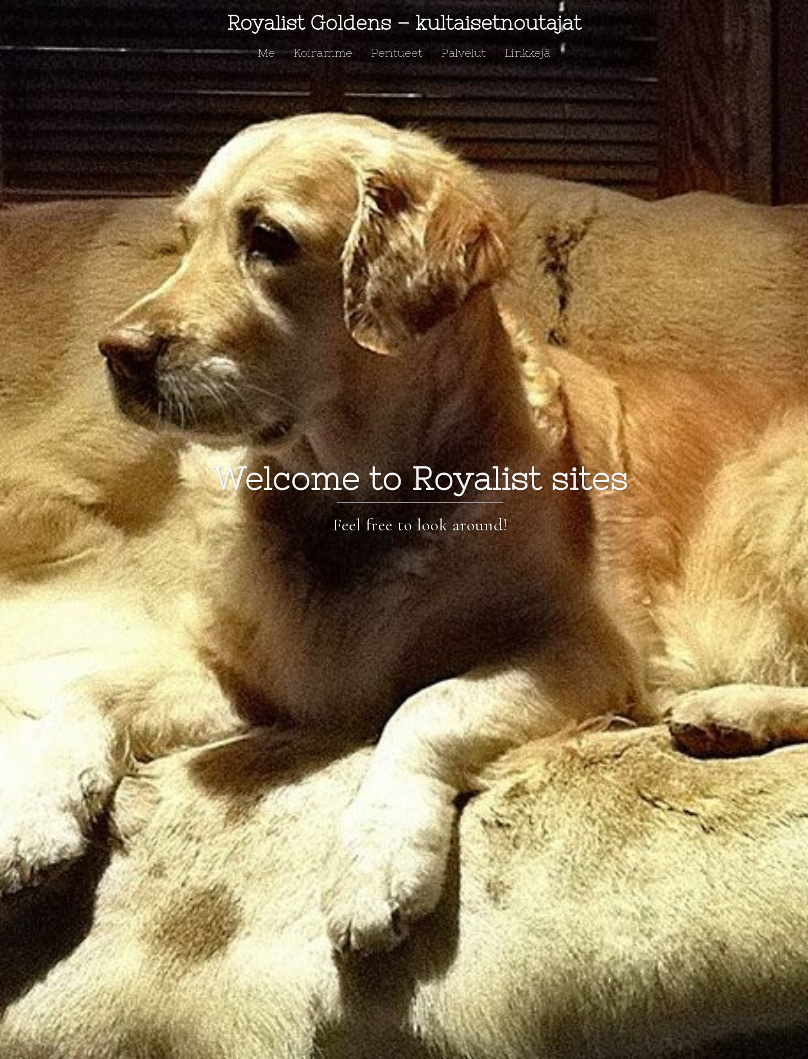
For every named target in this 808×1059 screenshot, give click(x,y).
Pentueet (397, 52)
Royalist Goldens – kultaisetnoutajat (404, 23)
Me (266, 52)
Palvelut (463, 52)
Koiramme (322, 52)
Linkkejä (527, 52)
